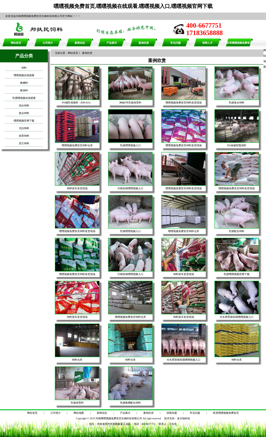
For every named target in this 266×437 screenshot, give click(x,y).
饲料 (24, 67)
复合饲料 (24, 113)
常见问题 (175, 43)
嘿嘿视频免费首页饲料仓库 (77, 145)
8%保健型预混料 (236, 145)
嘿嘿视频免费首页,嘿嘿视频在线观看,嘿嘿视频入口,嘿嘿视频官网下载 (133, 6)
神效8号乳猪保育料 (130, 102)
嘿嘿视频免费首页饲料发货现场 (184, 102)
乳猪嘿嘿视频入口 (130, 145)
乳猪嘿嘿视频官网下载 (237, 274)
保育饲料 (24, 135)
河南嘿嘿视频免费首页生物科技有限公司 (119, 418)
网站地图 (79, 413)
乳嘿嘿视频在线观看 (24, 98)
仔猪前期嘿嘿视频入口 (130, 188)
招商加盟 (172, 413)
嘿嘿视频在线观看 (24, 75)
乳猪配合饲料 (236, 231)
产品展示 (112, 43)
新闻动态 (80, 43)
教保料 (24, 90)
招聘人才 (207, 43)
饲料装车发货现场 (77, 188)
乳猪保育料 (77, 402)
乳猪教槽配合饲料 (130, 402)
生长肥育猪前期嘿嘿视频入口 (236, 317)
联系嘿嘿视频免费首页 (239, 43)
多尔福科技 (183, 418)
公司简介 (48, 43)
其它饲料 (24, 143)
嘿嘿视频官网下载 (24, 120)
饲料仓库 (77, 359)
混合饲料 (24, 105)
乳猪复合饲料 (236, 102)
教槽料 (24, 83)
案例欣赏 (144, 43)
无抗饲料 (24, 128)
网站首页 (16, 43)
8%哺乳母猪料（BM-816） (77, 102)
